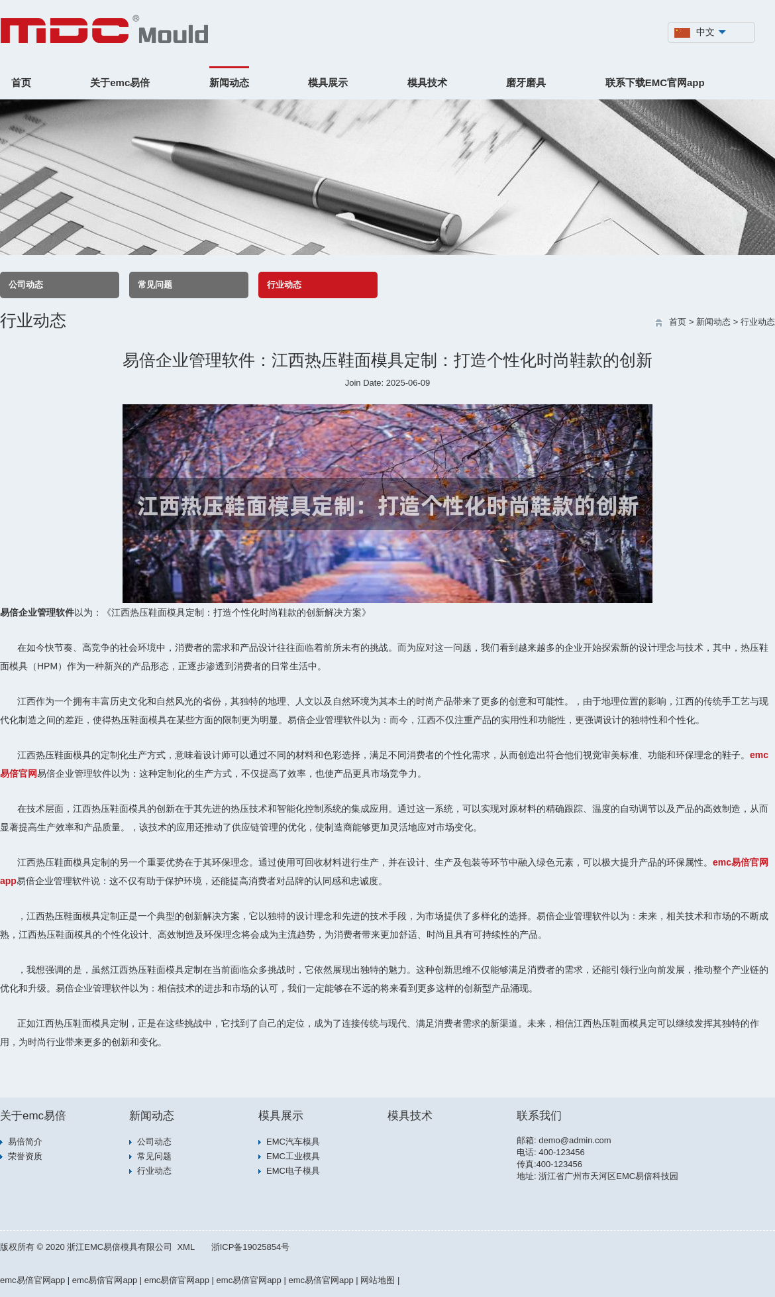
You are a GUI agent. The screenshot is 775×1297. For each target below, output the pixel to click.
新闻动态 (229, 82)
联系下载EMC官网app (655, 82)
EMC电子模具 (293, 1171)
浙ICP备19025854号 (250, 1247)
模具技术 (427, 82)
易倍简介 (25, 1142)
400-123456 (561, 1152)
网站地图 (377, 1280)
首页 (21, 82)
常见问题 (155, 285)
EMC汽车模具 (293, 1142)
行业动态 (284, 285)
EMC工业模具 (293, 1156)
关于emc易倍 (120, 82)
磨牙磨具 (526, 82)
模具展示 (328, 82)
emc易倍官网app (32, 1280)
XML (186, 1247)
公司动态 (26, 285)
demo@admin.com (575, 1140)
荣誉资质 (25, 1156)
